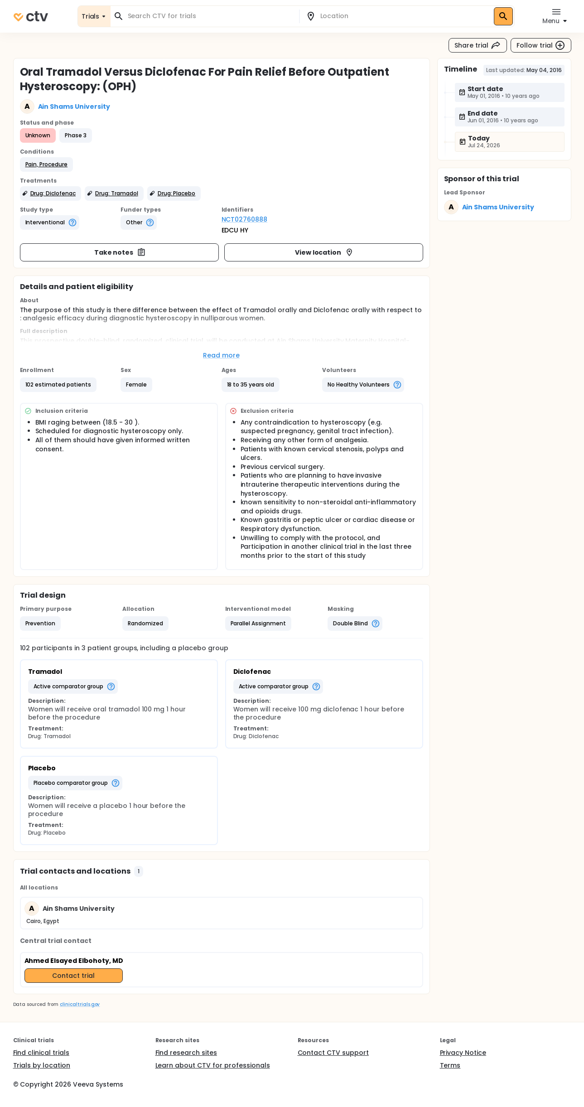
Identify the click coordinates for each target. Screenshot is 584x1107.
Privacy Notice (463, 1053)
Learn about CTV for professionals (212, 1065)
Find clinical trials (41, 1053)
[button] (46, 164)
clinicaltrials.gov (80, 1004)
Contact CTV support (333, 1053)
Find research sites (186, 1053)
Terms (450, 1065)
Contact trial (73, 975)
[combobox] (210, 16)
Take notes (120, 252)
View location (324, 252)
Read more (221, 355)
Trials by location (41, 1065)
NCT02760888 (245, 219)
